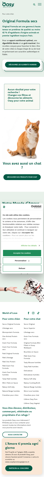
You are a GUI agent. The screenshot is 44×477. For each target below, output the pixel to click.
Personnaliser (22, 261)
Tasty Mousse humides (32, 362)
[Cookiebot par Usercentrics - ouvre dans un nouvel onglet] (31, 206)
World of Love (9, 313)
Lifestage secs (7, 328)
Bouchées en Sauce (31, 352)
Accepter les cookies (22, 253)
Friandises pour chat (31, 395)
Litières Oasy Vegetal (32, 403)
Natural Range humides (11, 391)
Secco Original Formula (11, 324)
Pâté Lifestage (7, 358)
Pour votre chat (32, 318)
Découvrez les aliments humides (22, 65)
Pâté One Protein (8, 362)
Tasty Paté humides (9, 379)
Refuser (22, 268)
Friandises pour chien (10, 395)
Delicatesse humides (31, 375)
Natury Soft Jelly (8, 387)
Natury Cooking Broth (32, 383)
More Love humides (31, 391)
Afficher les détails (29, 246)
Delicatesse (28, 371)
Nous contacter (15, 435)
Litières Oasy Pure (30, 399)
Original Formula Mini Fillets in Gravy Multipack (32, 345)
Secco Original (29, 324)
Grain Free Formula (9, 343)
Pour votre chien (11, 318)
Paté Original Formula (10, 353)
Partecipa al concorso (19, 468)
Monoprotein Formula (10, 332)
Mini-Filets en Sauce (10, 383)
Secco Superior (29, 328)
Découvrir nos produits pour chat (22, 177)
